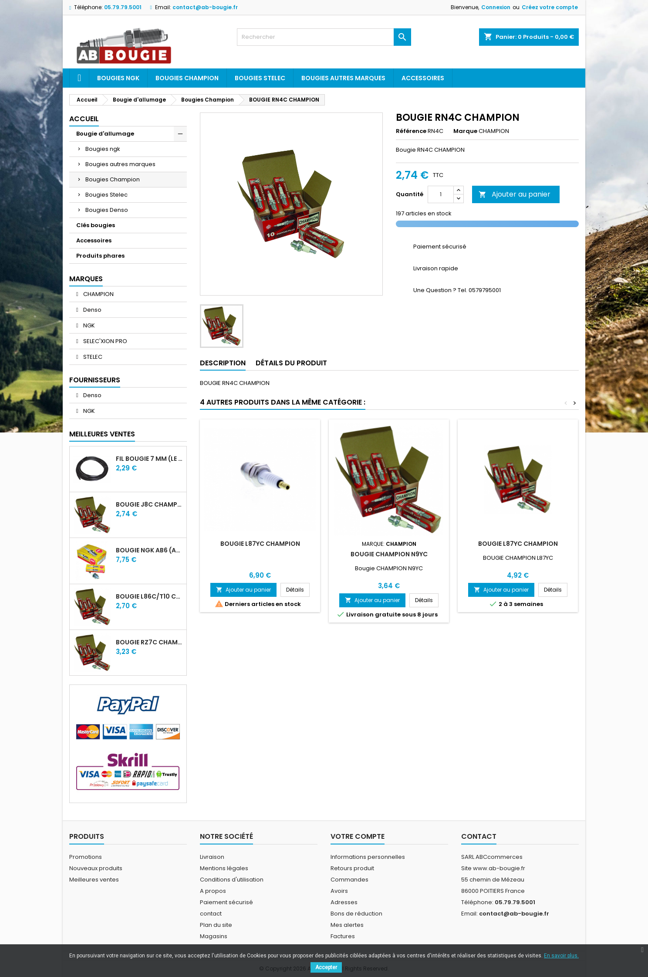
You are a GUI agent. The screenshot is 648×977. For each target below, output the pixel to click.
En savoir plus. (561, 956)
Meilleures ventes (94, 879)
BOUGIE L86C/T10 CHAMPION (149, 596)
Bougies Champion (187, 78)
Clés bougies (95, 225)
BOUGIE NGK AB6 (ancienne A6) (149, 550)
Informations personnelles (368, 857)
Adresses (344, 902)
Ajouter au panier (514, 194)
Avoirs (339, 891)
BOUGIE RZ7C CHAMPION (149, 642)
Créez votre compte (550, 7)
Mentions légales (224, 868)
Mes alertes (347, 925)
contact (211, 913)
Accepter (326, 967)
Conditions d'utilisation (231, 879)
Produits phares (100, 256)
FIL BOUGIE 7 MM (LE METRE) (149, 458)
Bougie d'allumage (105, 133)
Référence (411, 131)
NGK (88, 325)
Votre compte (358, 836)
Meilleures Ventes (102, 434)
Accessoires (423, 78)
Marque (465, 131)
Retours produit (352, 868)
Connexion (495, 7)
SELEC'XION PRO (104, 341)
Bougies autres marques (343, 78)
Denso (91, 310)
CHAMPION (98, 294)
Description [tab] (223, 363)
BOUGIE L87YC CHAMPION (260, 543)
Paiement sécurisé (226, 902)
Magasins (213, 936)
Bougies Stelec (260, 78)
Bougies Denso (106, 210)
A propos (213, 891)
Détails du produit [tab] (291, 363)
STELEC (92, 357)
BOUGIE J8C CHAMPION (149, 504)
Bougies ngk (118, 78)
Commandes (349, 879)
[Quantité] (441, 194)
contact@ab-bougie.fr (205, 7)
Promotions (85, 857)
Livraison (212, 857)
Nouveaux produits (95, 868)
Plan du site (216, 925)
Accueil (84, 119)
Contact (478, 836)
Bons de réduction (356, 913)
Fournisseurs (94, 380)
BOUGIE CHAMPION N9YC (389, 554)
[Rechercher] (324, 37)
